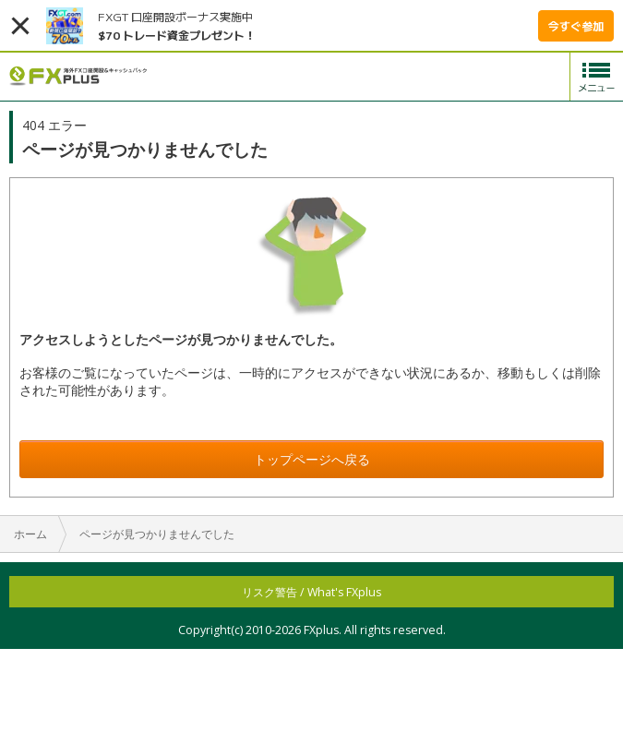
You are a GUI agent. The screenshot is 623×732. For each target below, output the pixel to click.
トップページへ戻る (312, 459)
